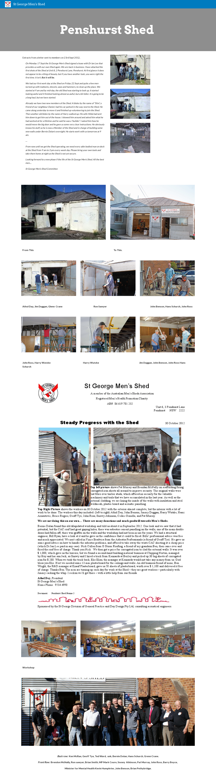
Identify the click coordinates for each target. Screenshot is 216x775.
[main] (108, 29)
